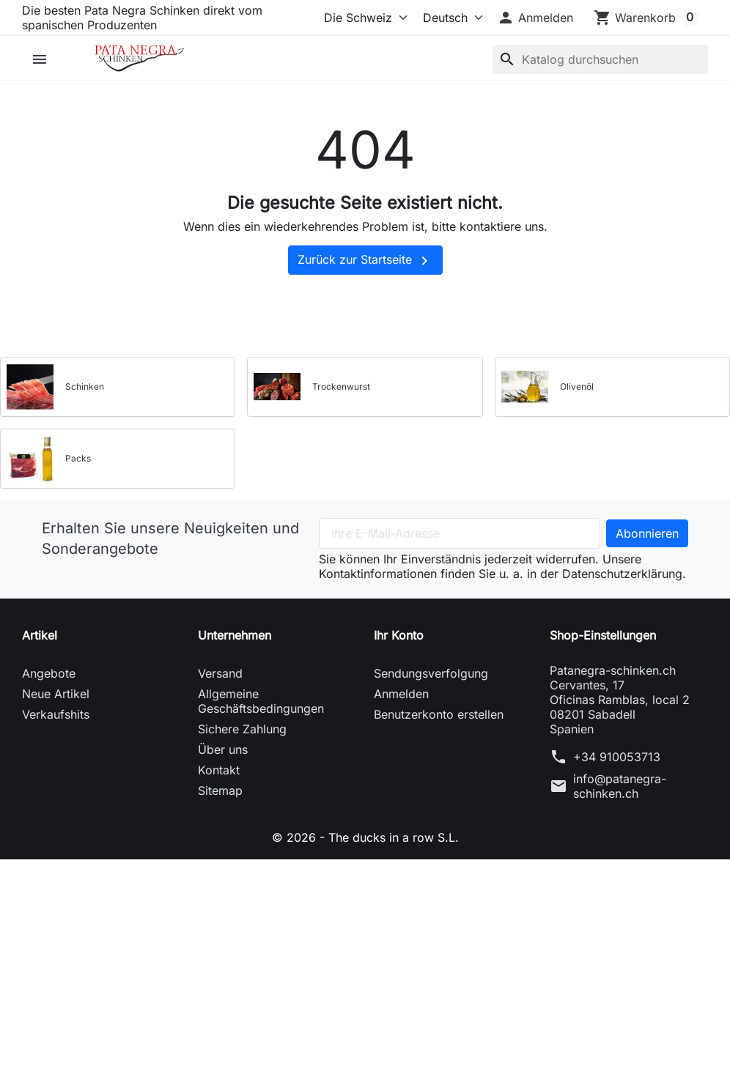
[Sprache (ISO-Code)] (449, 17)
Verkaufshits (55, 714)
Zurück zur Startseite (365, 261)
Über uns (223, 749)
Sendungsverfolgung (431, 673)
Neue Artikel (55, 693)
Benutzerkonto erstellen (439, 714)
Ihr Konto (399, 635)
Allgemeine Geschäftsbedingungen (261, 701)
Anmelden (401, 693)
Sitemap (220, 790)
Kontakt (219, 770)
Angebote (48, 673)
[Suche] (600, 59)
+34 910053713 (616, 756)
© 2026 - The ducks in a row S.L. (365, 837)
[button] (535, 17)
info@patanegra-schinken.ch (619, 786)
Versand (220, 673)
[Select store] (362, 17)
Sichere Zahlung (242, 729)
